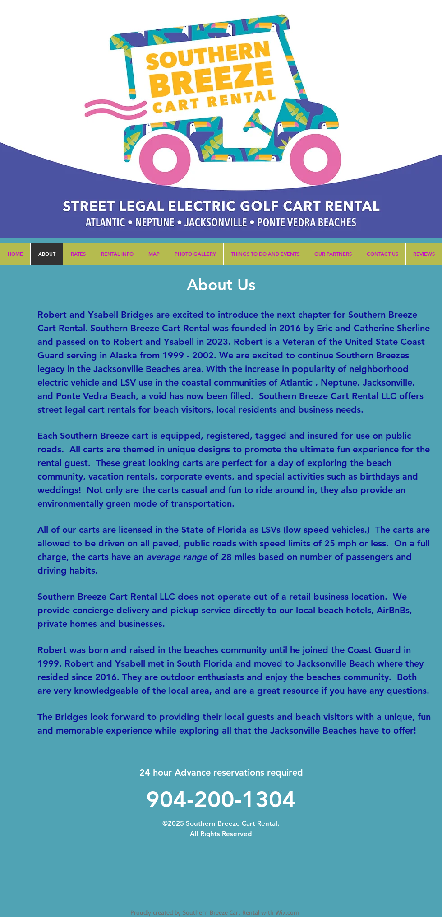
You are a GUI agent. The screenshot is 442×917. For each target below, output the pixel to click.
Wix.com (287, 912)
